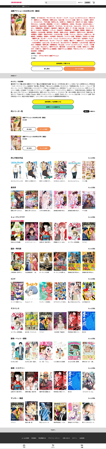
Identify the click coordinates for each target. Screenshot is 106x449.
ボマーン (85, 26)
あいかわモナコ (66, 43)
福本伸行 (54, 28)
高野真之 (34, 32)
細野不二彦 (35, 38)
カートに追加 (79, 69)
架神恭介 (72, 32)
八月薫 (66, 34)
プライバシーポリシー (54, 438)
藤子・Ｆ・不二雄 (71, 28)
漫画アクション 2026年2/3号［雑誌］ (34, 117)
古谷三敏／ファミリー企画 (67, 20)
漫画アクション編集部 (49, 49)
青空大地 (60, 36)
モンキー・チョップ (56, 40)
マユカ (86, 45)
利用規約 (33, 438)
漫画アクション (26, 6)
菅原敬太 (45, 30)
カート (53, 447)
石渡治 (91, 22)
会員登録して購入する (63, 63)
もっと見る (91, 158)
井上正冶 (61, 45)
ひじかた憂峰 (90, 40)
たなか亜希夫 (36, 43)
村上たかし (44, 47)
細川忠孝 (90, 32)
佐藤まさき (70, 22)
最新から (92, 111)
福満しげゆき (64, 32)
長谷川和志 (43, 26)
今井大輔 (47, 22)
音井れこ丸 (54, 22)
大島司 (86, 20)
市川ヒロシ (34, 24)
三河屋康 (76, 30)
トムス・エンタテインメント (79, 18)
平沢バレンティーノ (80, 49)
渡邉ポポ (51, 26)
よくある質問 (25, 438)
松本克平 (85, 38)
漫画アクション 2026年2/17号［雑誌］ (34, 136)
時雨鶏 (82, 30)
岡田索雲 (49, 24)
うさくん (72, 34)
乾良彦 (56, 32)
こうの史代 (37, 30)
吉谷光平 (60, 30)
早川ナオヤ (76, 38)
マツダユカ (58, 26)
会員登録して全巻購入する (53, 102)
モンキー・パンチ (62, 18)
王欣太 (72, 24)
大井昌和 (52, 36)
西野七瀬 (45, 45)
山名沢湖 (42, 24)
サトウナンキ (51, 18)
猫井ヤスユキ (81, 32)
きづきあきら (41, 18)
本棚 (82, 447)
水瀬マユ (62, 22)
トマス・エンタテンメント (74, 45)
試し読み (47, 69)
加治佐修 (34, 51)
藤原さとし (37, 20)
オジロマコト (38, 22)
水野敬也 (34, 34)
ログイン (80, 2)
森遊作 (46, 36)
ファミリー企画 (69, 36)
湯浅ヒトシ (86, 47)
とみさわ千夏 (58, 34)
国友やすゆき (48, 34)
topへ (53, 430)
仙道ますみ (34, 26)
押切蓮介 (47, 28)
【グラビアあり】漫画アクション (48, 56)
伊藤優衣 (38, 45)
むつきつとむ (68, 26)
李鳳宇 (40, 34)
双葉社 (39, 53)
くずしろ (52, 30)
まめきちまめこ (88, 24)
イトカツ (57, 24)
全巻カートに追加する (53, 107)
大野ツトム (87, 34)
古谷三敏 (81, 28)
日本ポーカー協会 (81, 22)
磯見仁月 (61, 28)
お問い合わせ (66, 438)
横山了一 (72, 40)
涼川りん (80, 34)
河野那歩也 (64, 24)
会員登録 (87, 2)
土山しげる (77, 26)
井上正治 (78, 24)
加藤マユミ (80, 40)
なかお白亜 (41, 32)
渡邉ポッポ (89, 30)
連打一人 (79, 20)
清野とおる (53, 20)
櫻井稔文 (49, 32)
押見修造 (45, 20)
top (12, 6)
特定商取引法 (42, 438)
